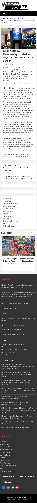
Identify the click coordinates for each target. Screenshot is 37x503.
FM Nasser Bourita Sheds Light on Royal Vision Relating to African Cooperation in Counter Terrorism (16, 383)
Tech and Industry (9, 226)
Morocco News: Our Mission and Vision (14, 349)
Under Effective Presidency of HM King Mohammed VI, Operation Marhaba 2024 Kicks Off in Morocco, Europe (18, 390)
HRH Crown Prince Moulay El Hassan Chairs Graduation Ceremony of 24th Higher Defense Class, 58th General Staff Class (18, 367)
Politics (5, 214)
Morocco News (8, 211)
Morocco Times (9, 64)
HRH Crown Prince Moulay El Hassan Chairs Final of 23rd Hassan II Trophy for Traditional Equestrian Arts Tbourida (18, 410)
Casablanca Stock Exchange (15, 154)
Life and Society (8, 209)
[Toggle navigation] (4, 13)
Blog (2, 347)
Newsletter (4, 355)
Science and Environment (11, 221)
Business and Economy (11, 51)
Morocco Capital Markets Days (18, 156)
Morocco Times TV (7, 352)
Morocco (5, 156)
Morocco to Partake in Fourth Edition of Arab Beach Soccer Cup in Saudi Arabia (19, 177)
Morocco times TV (23, 497)
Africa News (7, 199)
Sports (5, 223)
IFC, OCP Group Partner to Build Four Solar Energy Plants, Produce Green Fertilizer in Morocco (18, 168)
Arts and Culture (8, 201)
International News (9, 206)
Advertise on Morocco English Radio (13, 344)
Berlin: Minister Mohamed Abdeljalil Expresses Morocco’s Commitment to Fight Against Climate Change (17, 375)
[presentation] (31, 232)
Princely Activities (8, 216)
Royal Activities (8, 218)
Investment (28, 154)
